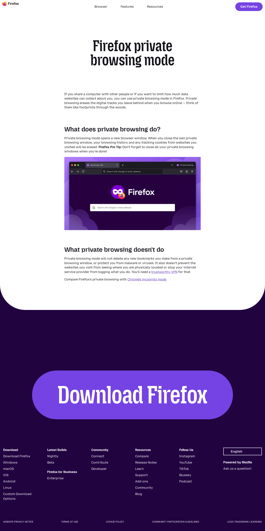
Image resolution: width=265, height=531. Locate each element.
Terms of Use (69, 521)
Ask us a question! (237, 468)
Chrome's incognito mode (146, 279)
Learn (139, 469)
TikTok (184, 469)
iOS (5, 475)
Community (144, 488)
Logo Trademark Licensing (244, 521)
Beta (50, 462)
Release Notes (146, 462)
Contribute (99, 462)
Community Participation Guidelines (175, 521)
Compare (142, 456)
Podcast (185, 481)
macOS (8, 469)
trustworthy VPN (164, 272)
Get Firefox (249, 6)
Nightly (52, 456)
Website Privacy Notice (18, 521)
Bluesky (185, 475)
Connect (97, 456)
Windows (10, 462)
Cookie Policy (115, 521)
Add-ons (141, 481)
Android (9, 481)
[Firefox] (14, 6)
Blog (138, 494)
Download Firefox (133, 395)
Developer (99, 469)
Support (141, 475)
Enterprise (55, 478)
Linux (7, 488)
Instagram (187, 456)
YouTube (185, 462)
